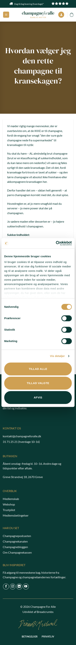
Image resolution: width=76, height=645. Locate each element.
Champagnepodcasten (17, 536)
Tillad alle (38, 368)
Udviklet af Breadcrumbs (38, 611)
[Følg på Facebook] (6, 586)
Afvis (38, 397)
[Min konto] (61, 15)
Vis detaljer (57, 356)
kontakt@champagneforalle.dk (22, 436)
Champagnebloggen (15, 547)
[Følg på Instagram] (13, 586)
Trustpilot (9, 510)
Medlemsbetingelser (15, 515)
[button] (6, 15)
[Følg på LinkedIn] (19, 586)
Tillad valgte (38, 383)
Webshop (9, 504)
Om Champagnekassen (17, 552)
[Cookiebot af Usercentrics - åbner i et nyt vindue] (56, 243)
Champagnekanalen (15, 541)
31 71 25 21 (10, 441)
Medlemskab (11, 499)
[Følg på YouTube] (26, 586)
